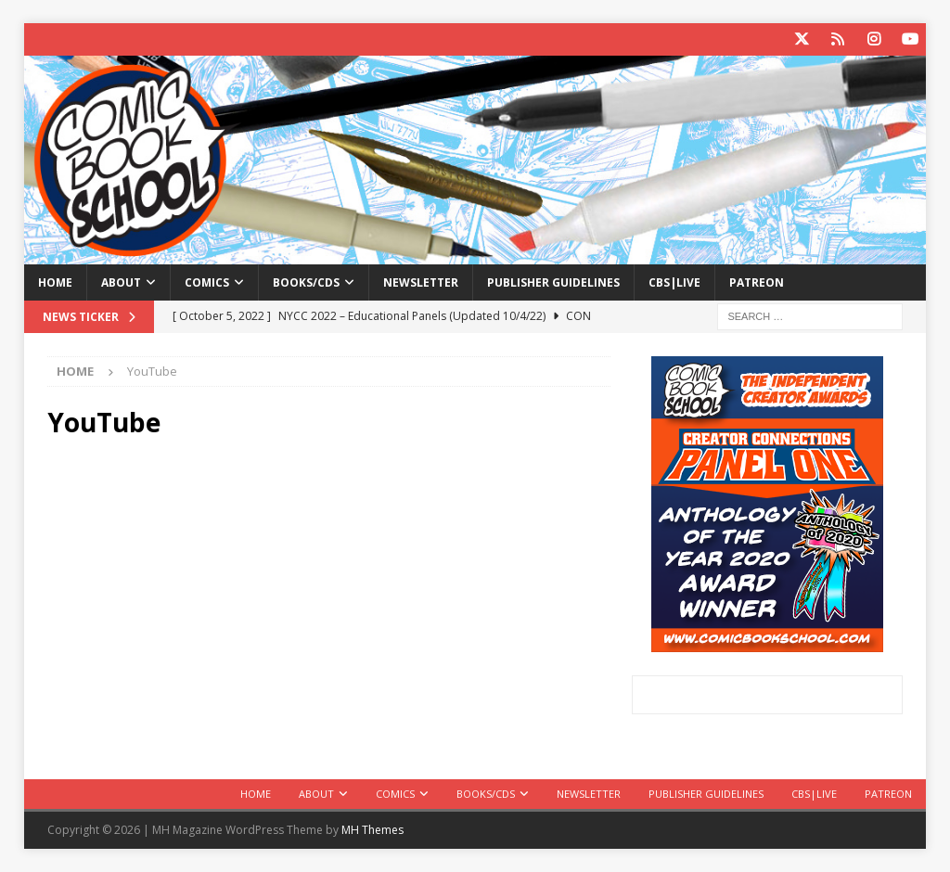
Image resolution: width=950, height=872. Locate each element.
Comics (207, 282)
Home (55, 282)
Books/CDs (306, 282)
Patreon (756, 282)
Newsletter (420, 282)
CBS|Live (674, 282)
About (121, 282)
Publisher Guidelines (553, 282)
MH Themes (372, 830)
